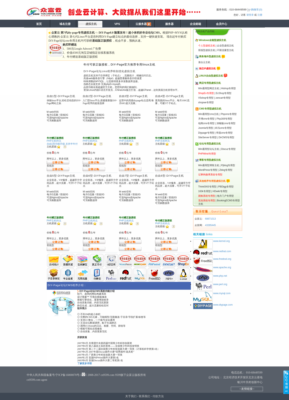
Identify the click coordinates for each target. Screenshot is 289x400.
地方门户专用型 (225, 195)
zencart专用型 (223, 97)
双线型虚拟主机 (206, 50)
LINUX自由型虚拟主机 (211, 75)
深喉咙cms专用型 (226, 123)
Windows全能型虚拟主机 (212, 40)
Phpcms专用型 (229, 114)
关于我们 (130, 396)
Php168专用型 (224, 118)
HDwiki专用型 (220, 191)
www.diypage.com (223, 304)
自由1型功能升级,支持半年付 (62, 143)
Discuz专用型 (228, 149)
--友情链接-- (246, 388)
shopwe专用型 (206, 102)
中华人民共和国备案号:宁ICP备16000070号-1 (54, 374)
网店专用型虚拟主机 (210, 83)
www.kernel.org (221, 241)
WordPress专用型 (207, 170)
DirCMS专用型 (226, 137)
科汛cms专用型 (223, 128)
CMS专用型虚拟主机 (210, 108)
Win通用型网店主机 (208, 88)
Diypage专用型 (206, 132)
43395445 (210, 225)
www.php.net (220, 275)
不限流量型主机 (225, 50)
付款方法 (158, 396)
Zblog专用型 (225, 170)
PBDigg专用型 (226, 186)
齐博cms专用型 (206, 118)
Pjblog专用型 (228, 165)
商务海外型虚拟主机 (210, 56)
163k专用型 (204, 191)
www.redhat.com (222, 251)
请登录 (250, 14)
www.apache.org (222, 267)
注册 (259, 14)
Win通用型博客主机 (208, 165)
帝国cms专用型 (224, 132)
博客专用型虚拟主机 (210, 160)
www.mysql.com (222, 293)
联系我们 (144, 396)
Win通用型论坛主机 (208, 149)
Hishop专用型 (228, 88)
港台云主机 (204, 62)
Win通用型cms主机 (208, 114)
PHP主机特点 (54, 140)
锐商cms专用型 (206, 123)
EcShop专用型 (223, 93)
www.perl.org (220, 284)
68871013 (210, 218)
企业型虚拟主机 (225, 45)
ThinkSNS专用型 (207, 186)
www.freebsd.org (222, 259)
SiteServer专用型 (207, 137)
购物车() (256, 9)
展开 (286, 382)
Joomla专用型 (205, 128)
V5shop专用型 (206, 97)
